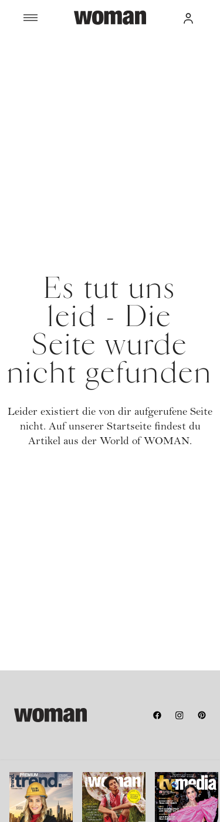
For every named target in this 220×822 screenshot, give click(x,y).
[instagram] (179, 715)
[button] (188, 17)
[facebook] (157, 715)
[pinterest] (202, 715)
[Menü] (48, 18)
